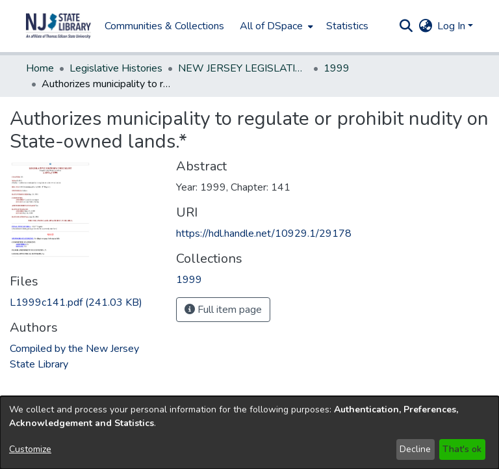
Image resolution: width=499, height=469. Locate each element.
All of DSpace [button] (271, 26)
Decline (415, 449)
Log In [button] (452, 26)
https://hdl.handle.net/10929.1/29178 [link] (264, 233)
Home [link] (40, 68)
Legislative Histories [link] (116, 68)
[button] (58, 26)
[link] (76, 302)
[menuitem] (275, 26)
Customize (30, 449)
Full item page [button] (223, 309)
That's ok (461, 449)
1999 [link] (337, 68)
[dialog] (249, 432)
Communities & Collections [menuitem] (164, 26)
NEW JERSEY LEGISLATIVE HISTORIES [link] (243, 68)
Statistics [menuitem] (347, 26)
